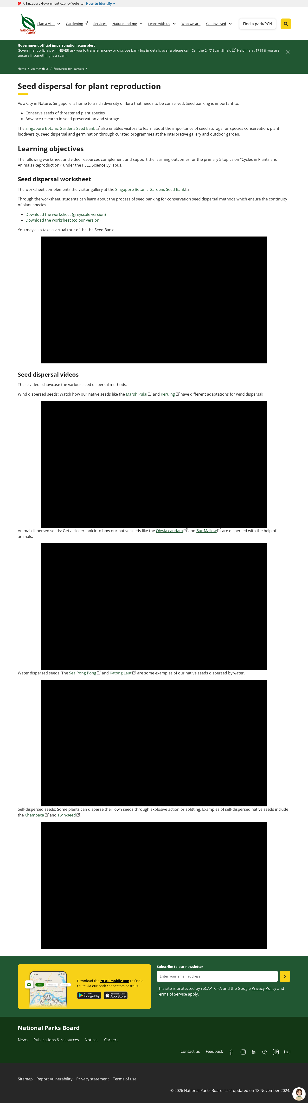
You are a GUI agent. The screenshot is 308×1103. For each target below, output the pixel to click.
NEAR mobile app (114, 980)
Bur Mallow (206, 530)
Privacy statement (92, 1079)
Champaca (34, 815)
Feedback (214, 1051)
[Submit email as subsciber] (285, 976)
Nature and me (124, 23)
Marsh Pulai (136, 394)
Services (100, 23)
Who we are (190, 23)
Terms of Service (172, 994)
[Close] (287, 51)
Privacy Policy (264, 988)
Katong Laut (121, 673)
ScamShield (222, 50)
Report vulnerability (54, 1079)
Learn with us (159, 23)
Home (22, 69)
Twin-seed (67, 815)
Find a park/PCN (257, 23)
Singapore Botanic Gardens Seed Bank (60, 128)
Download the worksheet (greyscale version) (66, 214)
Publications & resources (56, 1039)
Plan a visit (46, 23)
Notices (91, 1039)
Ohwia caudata (169, 530)
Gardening (74, 23)
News (23, 1039)
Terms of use (124, 1079)
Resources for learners (68, 69)
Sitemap (25, 1079)
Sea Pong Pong (82, 673)
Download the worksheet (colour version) (63, 220)
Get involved (216, 23)
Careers (111, 1039)
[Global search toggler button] (286, 24)
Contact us (190, 1051)
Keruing (168, 394)
